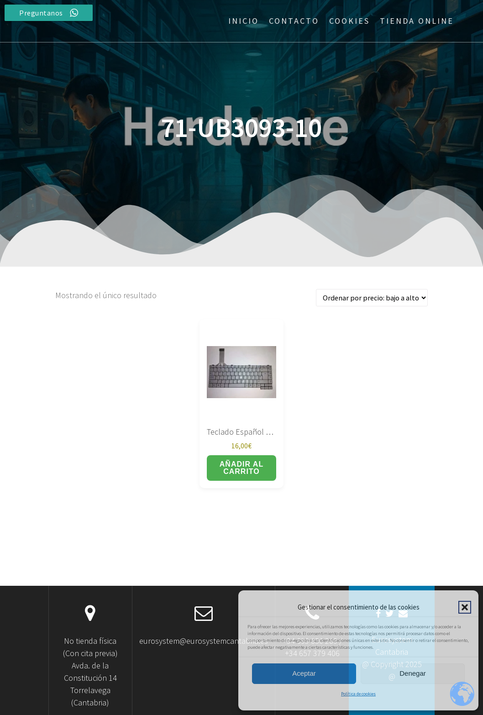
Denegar (412, 673)
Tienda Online (417, 21)
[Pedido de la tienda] (372, 298)
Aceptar (304, 673)
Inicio (243, 21)
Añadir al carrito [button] (241, 467)
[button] (464, 607)
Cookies (349, 21)
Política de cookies (358, 694)
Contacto (294, 21)
